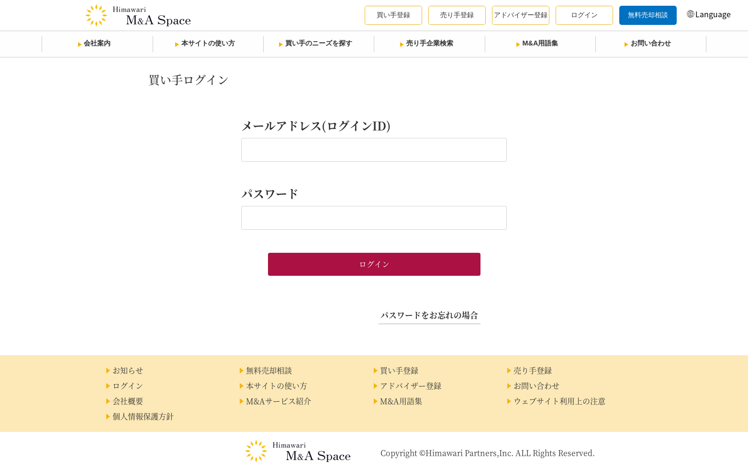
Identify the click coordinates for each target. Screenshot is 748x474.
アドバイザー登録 (410, 385)
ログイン (127, 385)
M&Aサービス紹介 (278, 400)
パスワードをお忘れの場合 (429, 315)
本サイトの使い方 (208, 43)
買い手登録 (399, 370)
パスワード (270, 193)
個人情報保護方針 (143, 416)
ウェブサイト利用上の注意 (559, 400)
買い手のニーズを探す (318, 43)
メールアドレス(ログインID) (316, 125)
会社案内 (97, 43)
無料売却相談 (269, 370)
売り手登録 (533, 370)
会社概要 (127, 400)
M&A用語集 (540, 43)
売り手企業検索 (429, 43)
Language (713, 14)
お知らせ (127, 370)
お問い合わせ (651, 43)
